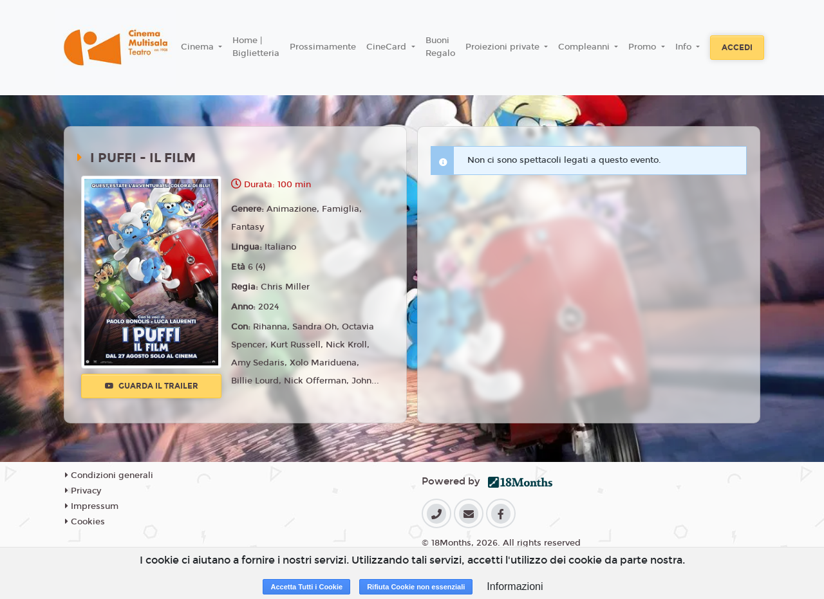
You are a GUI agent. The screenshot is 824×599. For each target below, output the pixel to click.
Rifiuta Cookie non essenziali (416, 587)
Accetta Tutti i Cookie (306, 587)
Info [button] (684, 47)
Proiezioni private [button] (503, 47)
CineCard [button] (387, 47)
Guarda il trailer (151, 386)
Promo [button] (643, 47)
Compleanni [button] (585, 47)
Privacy (83, 491)
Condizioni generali (109, 475)
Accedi (737, 47)
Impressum (91, 506)
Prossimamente (323, 47)
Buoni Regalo (440, 47)
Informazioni (515, 586)
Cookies (85, 522)
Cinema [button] (198, 47)
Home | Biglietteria (255, 47)
